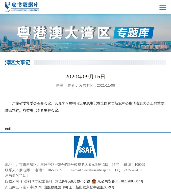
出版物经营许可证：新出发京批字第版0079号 (79, 187)
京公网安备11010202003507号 (117, 181)
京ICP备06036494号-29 (72, 181)
